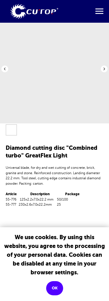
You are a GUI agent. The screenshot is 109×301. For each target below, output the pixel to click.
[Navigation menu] (99, 11)
